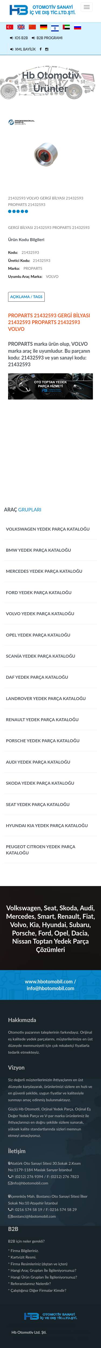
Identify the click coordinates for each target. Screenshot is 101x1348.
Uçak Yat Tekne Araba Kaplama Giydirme (41, 1325)
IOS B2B (19, 38)
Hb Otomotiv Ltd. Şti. (29, 1332)
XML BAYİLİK (23, 49)
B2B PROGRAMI (47, 38)
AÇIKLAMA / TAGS (26, 296)
